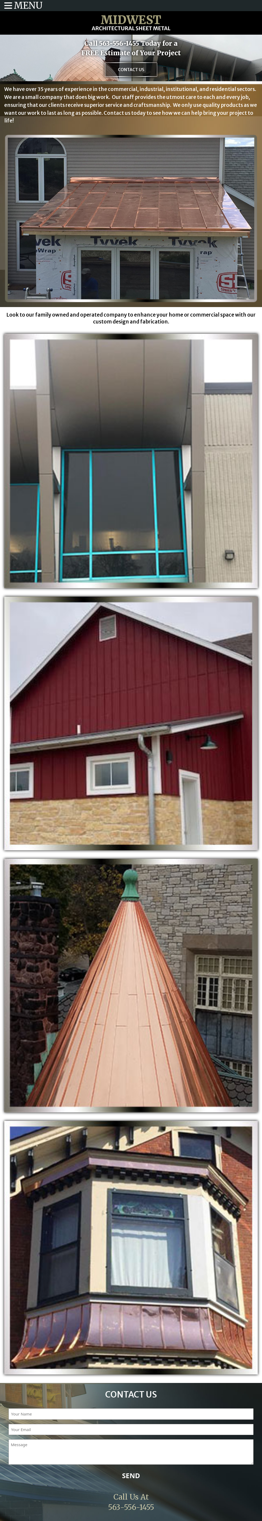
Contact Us (131, 69)
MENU (28, 5)
